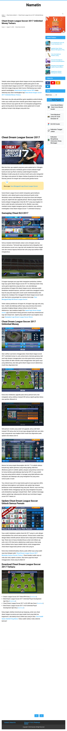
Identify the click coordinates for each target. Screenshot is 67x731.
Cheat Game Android (20, 27)
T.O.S (31, 722)
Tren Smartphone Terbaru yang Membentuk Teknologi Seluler (57, 54)
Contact (6, 722)
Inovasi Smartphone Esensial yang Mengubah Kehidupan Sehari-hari (58, 60)
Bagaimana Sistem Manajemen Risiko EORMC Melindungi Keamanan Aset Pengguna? (56, 72)
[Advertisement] (23, 41)
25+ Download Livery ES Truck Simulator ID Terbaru (57, 43)
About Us (13, 722)
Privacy (26, 722)
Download (33, 596)
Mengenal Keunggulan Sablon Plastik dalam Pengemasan (57, 66)
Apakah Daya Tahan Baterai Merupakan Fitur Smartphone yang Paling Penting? (58, 49)
